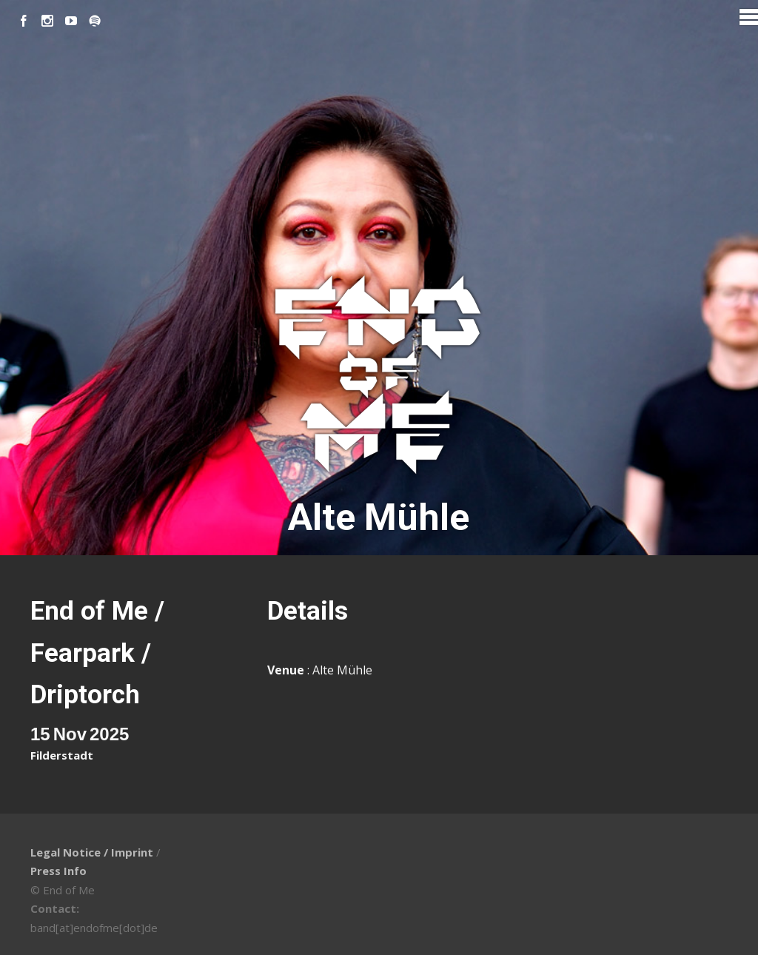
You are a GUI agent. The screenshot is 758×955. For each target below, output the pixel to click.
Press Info (58, 870)
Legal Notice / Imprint (91, 852)
